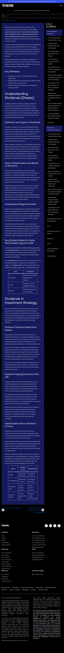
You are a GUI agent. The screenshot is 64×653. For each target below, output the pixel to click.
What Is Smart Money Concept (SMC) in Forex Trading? (54, 173)
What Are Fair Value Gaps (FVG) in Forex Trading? (53, 54)
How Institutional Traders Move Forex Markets (53, 62)
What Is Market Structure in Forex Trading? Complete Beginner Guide (53, 200)
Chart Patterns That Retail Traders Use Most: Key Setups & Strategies (55, 86)
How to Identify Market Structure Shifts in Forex (54, 39)
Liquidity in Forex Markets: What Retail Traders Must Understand (54, 182)
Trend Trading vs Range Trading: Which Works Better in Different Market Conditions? (54, 105)
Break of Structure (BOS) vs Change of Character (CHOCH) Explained (55, 78)
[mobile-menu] (60, 5)
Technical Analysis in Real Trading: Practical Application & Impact (54, 115)
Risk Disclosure (52, 1)
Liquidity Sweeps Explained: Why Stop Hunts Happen (53, 46)
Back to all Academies (9, 20)
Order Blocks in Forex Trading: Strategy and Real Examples (54, 70)
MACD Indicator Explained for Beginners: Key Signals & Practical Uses (55, 95)
